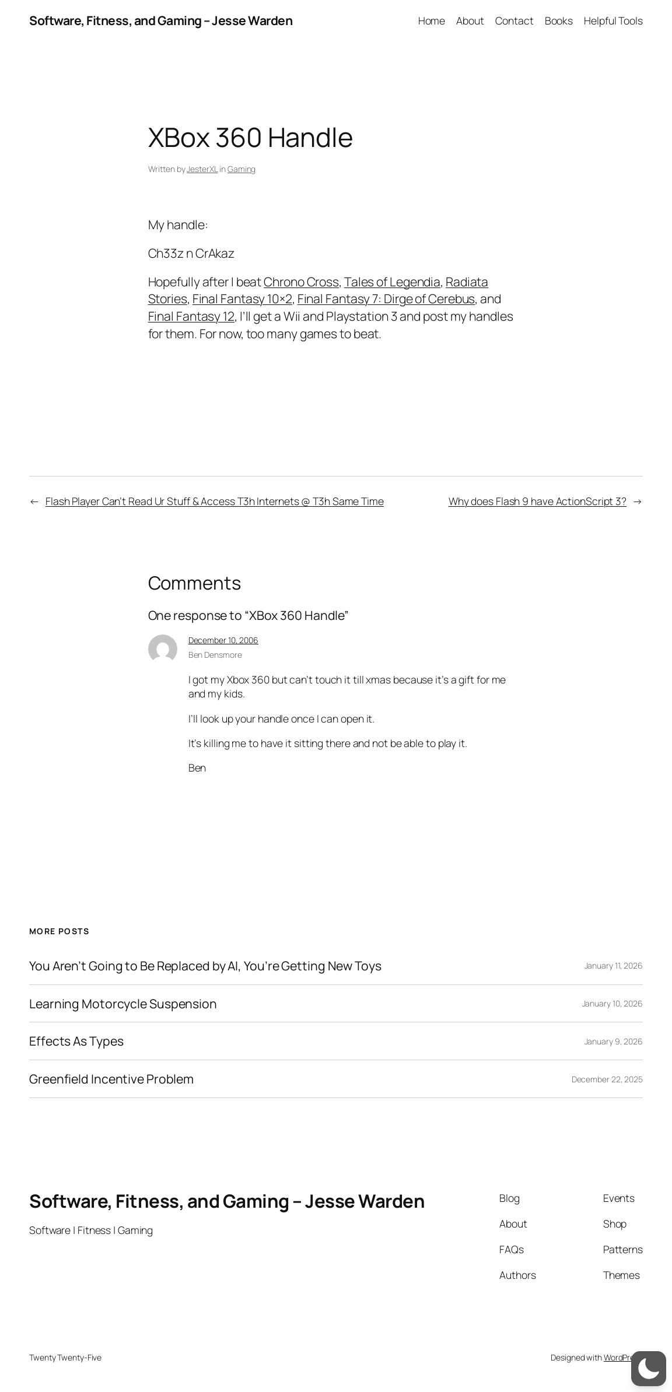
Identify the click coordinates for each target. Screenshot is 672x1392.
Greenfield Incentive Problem (111, 1079)
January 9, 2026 (613, 1041)
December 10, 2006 (223, 640)
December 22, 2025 (607, 1079)
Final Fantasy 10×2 (242, 298)
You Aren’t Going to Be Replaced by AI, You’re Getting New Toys (205, 966)
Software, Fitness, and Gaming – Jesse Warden (160, 20)
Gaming (242, 168)
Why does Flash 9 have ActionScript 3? (537, 501)
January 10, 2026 (612, 1003)
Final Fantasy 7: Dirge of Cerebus (386, 298)
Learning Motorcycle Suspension (123, 1004)
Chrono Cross (301, 281)
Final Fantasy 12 (191, 315)
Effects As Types (76, 1041)
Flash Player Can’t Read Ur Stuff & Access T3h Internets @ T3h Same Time (215, 501)
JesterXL (202, 168)
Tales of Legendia (392, 281)
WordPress (623, 1357)
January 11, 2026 (613, 965)
